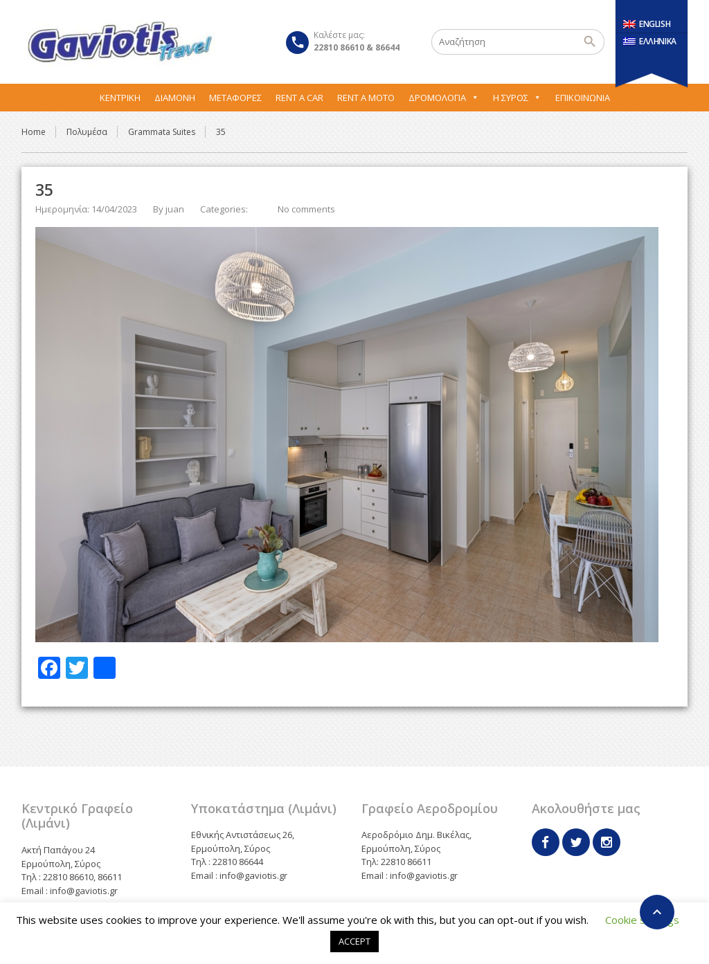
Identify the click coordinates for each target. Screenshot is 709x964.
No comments (306, 209)
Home (33, 132)
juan (174, 209)
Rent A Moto (366, 97)
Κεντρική (120, 97)
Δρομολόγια (444, 97)
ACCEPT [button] (354, 941)
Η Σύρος (517, 97)
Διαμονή (174, 97)
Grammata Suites (161, 132)
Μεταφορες (235, 97)
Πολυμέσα (86, 132)
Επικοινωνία (582, 97)
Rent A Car (299, 97)
